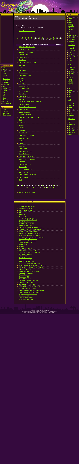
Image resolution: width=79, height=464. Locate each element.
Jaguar (70, 62)
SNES (70, 107)
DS (4, 71)
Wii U (4, 96)
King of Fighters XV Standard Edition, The (30, 101)
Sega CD (71, 105)
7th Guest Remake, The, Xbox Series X (30, 229)
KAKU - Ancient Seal (24, 49)
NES (69, 75)
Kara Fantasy (22, 60)
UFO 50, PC (22, 216)
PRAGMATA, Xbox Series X (26, 222)
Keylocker (21, 78)
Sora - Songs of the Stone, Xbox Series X (30, 227)
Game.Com (71, 45)
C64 (69, 31)
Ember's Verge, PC (24, 275)
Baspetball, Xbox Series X (26, 225)
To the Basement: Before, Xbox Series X (30, 263)
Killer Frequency (23, 91)
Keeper (21, 67)
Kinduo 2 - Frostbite (24, 96)
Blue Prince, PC (23, 212)
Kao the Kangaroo (24, 57)
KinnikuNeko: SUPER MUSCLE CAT (29, 117)
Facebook (71, 41)
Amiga (70, 18)
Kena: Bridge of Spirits (25, 75)
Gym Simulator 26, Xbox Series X (28, 284)
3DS (4, 67)
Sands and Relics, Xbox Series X (28, 239)
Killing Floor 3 (22, 94)
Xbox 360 (5, 99)
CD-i (69, 33)
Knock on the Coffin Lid (25, 151)
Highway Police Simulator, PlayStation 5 (30, 233)
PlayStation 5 (6, 84)
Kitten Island (22, 130)
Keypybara (22, 81)
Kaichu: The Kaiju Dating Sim (27, 47)
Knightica (21, 141)
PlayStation (71, 92)
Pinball (70, 90)
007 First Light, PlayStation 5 (27, 206)
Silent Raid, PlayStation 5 (26, 273)
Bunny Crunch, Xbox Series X (27, 261)
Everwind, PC (22, 246)
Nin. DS (70, 83)
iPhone (5, 75)
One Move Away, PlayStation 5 (27, 288)
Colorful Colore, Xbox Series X (27, 241)
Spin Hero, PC (23, 256)
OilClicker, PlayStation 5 (25, 269)
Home (4, 109)
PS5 (69, 100)
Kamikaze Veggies (24, 54)
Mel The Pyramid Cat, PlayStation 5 (29, 231)
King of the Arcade (24, 104)
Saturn (70, 102)
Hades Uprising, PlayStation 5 (27, 250)
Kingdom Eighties (24, 109)
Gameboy (71, 47)
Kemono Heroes (23, 73)
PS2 (69, 94)
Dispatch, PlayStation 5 (25, 208)
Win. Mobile (71, 124)
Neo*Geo (71, 71)
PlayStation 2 (6, 79)
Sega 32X (71, 103)
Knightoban (22, 146)
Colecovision (72, 35)
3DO (69, 16)
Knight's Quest (23, 148)
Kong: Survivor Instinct (25, 164)
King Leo (21, 99)
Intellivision (71, 56)
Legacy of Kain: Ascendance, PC (28, 294)
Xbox (4, 98)
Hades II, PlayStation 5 (25, 210)
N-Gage (70, 77)
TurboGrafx (71, 115)
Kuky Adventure (23, 172)
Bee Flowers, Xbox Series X (27, 282)
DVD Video (71, 39)
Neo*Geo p (71, 73)
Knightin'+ (21, 143)
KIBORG (21, 83)
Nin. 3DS (71, 79)
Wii (4, 94)
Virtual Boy (71, 119)
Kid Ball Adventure (24, 86)
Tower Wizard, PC (24, 296)
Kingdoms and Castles (25, 114)
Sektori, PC (22, 214)
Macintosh (71, 65)
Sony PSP (71, 109)
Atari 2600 (71, 24)
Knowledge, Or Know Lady (26, 156)
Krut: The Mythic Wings (25, 169)
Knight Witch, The (24, 138)
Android (5, 69)
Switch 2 (5, 90)
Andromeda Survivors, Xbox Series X (29, 280)
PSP (4, 86)
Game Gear (71, 43)
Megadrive (71, 69)
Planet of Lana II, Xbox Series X (28, 220)
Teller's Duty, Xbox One (25, 242)
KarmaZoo (22, 65)
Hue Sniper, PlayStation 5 (26, 254)
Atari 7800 (71, 28)
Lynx (69, 64)
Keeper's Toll (22, 70)
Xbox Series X (7, 103)
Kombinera (22, 161)
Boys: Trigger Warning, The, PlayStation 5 (30, 235)
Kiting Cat (21, 125)
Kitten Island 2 (23, 133)
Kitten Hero (22, 127)
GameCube (71, 50)
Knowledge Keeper (24, 154)
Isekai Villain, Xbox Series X (27, 299)
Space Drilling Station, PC (26, 278)
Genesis (70, 54)
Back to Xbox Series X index (27, 31)
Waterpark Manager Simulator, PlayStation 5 (31, 290)
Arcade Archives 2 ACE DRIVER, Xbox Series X (32, 265)
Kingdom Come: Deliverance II (27, 107)
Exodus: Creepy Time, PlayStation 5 (29, 271)
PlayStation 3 (6, 81)
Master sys (71, 67)
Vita (4, 92)
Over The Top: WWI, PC (25, 258)
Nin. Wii (70, 84)
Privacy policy (7, 115)
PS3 (69, 96)
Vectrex (70, 117)
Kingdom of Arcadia (24, 112)
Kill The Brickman (24, 88)
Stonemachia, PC (24, 277)
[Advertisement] (7, 39)
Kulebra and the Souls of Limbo (27, 174)
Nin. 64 (70, 81)
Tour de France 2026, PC (26, 248)
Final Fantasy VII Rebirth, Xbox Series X (30, 286)
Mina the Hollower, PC (25, 260)
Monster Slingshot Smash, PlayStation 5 (30, 252)
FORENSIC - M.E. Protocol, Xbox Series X (31, 267)
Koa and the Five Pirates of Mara (28, 159)
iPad (69, 58)
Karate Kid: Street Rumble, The (27, 62)
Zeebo (70, 134)
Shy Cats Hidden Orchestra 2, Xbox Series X (31, 237)
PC (4, 77)
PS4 (69, 98)
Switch (5, 88)
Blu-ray (70, 29)
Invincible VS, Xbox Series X (27, 218)
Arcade (70, 22)
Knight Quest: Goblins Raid (26, 135)
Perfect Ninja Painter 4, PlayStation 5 (29, 292)
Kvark (20, 180)
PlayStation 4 (6, 82)
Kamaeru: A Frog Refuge (26, 52)
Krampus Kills (23, 167)
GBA (4, 73)
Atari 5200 (71, 26)
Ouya (69, 86)
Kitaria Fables (23, 122)
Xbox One (6, 101)
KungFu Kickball (23, 177)
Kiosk (20, 120)
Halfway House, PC (24, 244)
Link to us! (6, 113)
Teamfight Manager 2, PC (26, 297)
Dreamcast (71, 37)
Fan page (5, 111)
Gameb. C (71, 48)
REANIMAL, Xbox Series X (26, 223)
